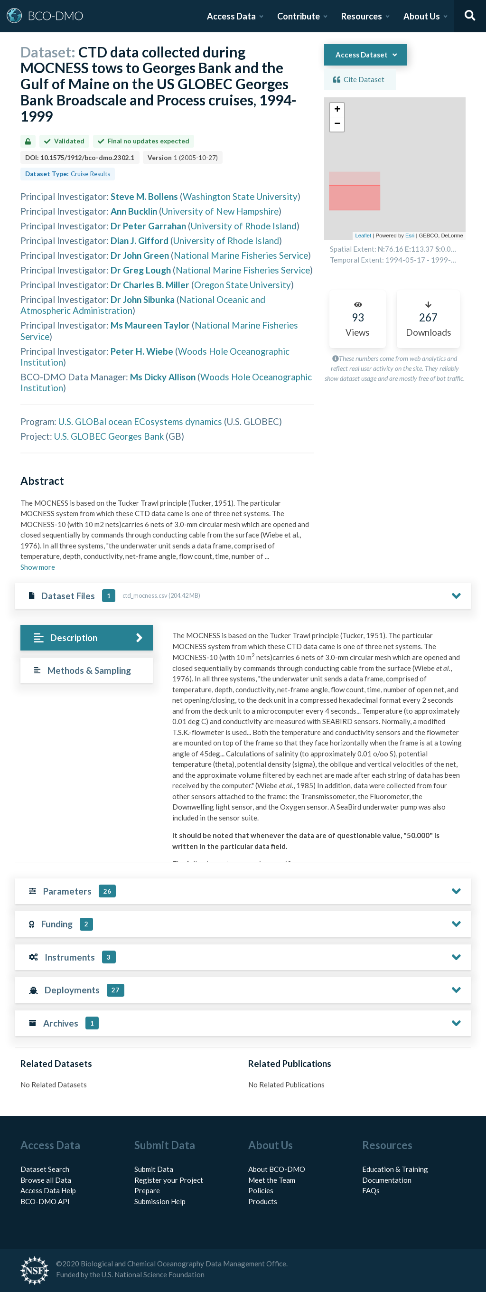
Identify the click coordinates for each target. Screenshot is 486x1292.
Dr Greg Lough (141, 269)
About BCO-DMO (276, 1169)
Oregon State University (242, 284)
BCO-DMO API (45, 1201)
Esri (409, 235)
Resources (361, 16)
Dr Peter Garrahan (148, 225)
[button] (337, 110)
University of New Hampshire (220, 211)
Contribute (298, 16)
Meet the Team (271, 1180)
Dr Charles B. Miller (150, 284)
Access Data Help (48, 1190)
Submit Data (153, 1169)
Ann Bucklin (134, 211)
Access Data (231, 16)
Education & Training (395, 1169)
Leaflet (363, 235)
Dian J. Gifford (139, 240)
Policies (260, 1190)
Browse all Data (45, 1180)
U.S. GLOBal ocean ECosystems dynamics (140, 421)
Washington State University (240, 196)
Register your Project (168, 1180)
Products (262, 1201)
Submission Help (160, 1201)
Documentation (386, 1180)
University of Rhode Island (244, 225)
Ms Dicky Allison (163, 376)
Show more (37, 567)
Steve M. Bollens (144, 196)
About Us (421, 16)
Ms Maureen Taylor (150, 325)
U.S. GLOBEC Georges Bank (109, 436)
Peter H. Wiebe (142, 351)
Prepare (147, 1190)
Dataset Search (44, 1169)
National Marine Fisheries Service (241, 255)
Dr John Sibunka (143, 299)
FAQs (371, 1190)
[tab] (86, 638)
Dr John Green (140, 255)
